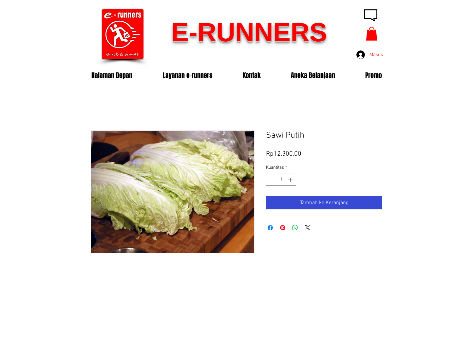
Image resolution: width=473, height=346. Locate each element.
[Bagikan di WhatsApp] (295, 228)
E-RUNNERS (249, 32)
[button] (371, 34)
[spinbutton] (281, 179)
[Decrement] (271, 179)
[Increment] (291, 179)
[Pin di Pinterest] (283, 228)
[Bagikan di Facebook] (270, 228)
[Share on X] (308, 228)
